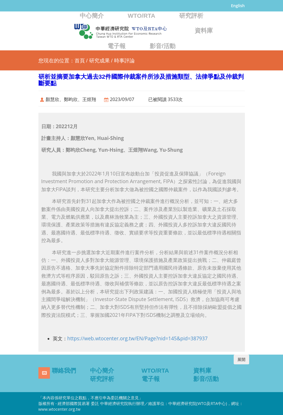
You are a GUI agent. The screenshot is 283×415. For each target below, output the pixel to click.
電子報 (117, 46)
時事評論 (124, 61)
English (238, 5)
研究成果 (99, 61)
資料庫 (204, 30)
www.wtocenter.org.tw (59, 409)
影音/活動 (162, 46)
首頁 (80, 61)
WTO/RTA (141, 15)
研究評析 (191, 15)
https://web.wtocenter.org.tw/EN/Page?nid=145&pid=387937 (137, 338)
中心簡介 (92, 15)
